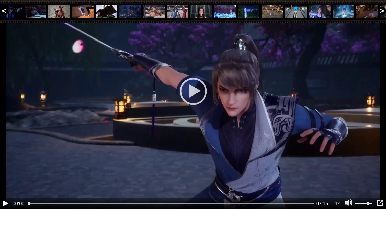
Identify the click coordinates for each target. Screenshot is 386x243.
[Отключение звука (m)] (349, 226)
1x (337, 226)
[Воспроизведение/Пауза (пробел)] (5, 226)
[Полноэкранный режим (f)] (380, 226)
